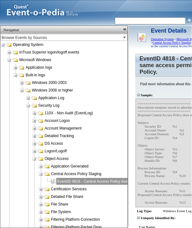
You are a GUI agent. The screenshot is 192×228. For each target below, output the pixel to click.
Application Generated (70, 166)
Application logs (39, 67)
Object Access (57, 158)
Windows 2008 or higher (52, 90)
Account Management (63, 128)
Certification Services (69, 189)
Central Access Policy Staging (76, 174)
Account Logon (57, 120)
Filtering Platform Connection (75, 219)
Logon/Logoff (56, 151)
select (124, 37)
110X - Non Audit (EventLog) (69, 113)
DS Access (54, 143)
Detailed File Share (67, 196)
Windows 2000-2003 (49, 82)
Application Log (51, 98)
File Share (59, 204)
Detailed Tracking (59, 136)
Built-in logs (35, 75)
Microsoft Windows (35, 60)
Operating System (28, 44)
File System (61, 212)
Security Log (48, 105)
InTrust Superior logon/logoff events (49, 52)
